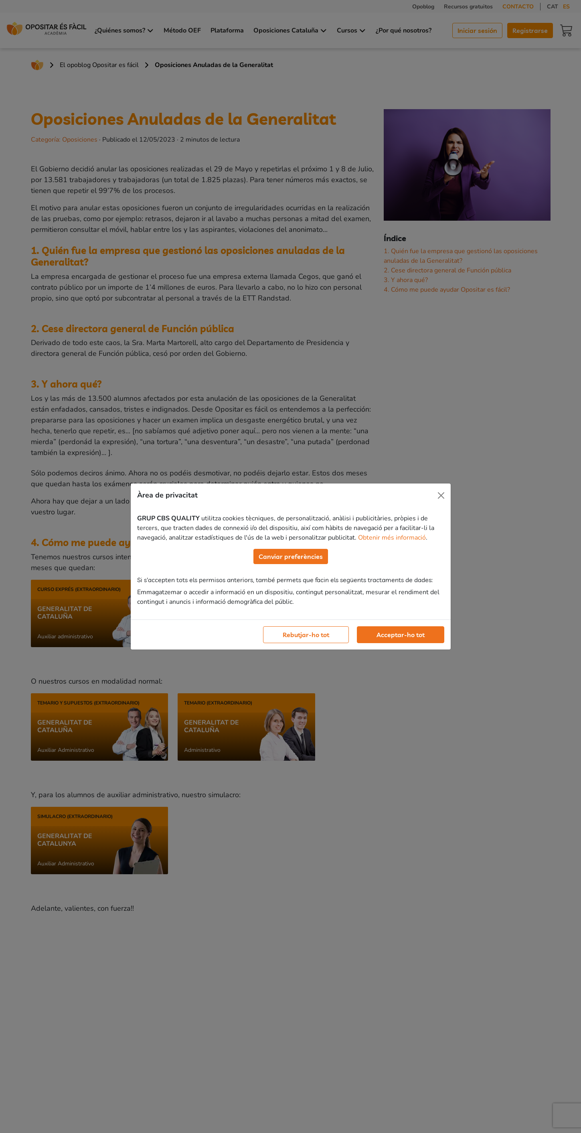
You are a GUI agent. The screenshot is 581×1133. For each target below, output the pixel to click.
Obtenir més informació (392, 537)
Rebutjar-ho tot (306, 635)
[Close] (441, 495)
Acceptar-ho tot (401, 635)
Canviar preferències (291, 556)
